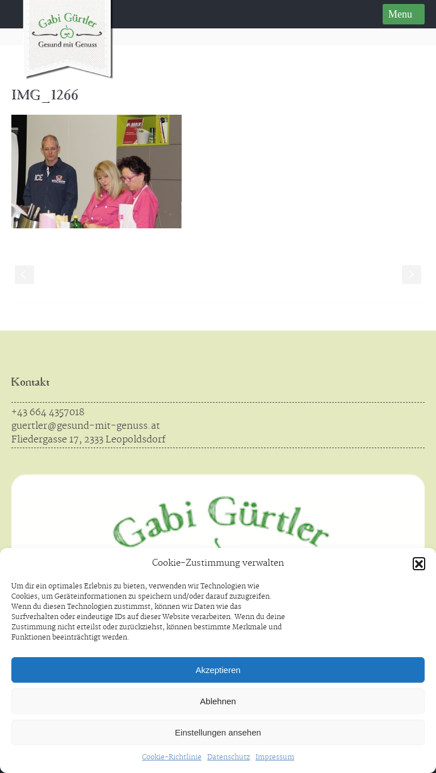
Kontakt (30, 383)
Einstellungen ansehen (218, 732)
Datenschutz (228, 757)
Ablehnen (218, 701)
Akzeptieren (217, 670)
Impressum (274, 757)
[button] (419, 563)
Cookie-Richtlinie (172, 757)
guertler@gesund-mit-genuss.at (85, 426)
